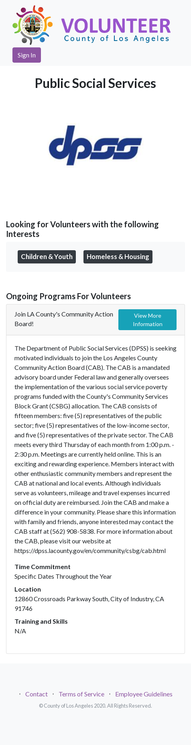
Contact (36, 694)
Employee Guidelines (144, 694)
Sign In (27, 55)
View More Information (148, 319)
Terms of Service (81, 694)
